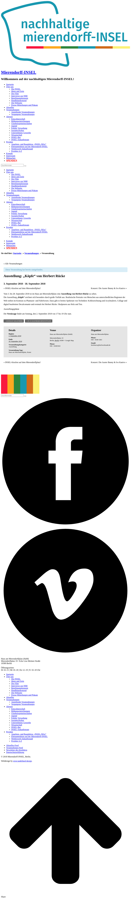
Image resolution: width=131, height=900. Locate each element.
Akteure (9, 117)
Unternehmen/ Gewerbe (21, 133)
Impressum (10, 156)
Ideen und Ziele (17, 91)
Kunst (29, 352)
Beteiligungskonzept (19, 98)
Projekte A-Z (16, 151)
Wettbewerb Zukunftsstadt (22, 149)
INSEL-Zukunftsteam (20, 140)
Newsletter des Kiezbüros (16, 750)
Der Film (15, 94)
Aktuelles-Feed (12, 745)
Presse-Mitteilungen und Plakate (24, 105)
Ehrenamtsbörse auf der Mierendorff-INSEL (29, 146)
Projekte (9, 142)
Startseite (10, 84)
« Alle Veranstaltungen (13, 264)
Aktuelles (10, 107)
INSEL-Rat (16, 137)
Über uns (10, 87)
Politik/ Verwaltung (19, 128)
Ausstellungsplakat (11, 309)
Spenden (11, 160)
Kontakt (9, 153)
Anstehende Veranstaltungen (23, 112)
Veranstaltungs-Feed (14, 748)
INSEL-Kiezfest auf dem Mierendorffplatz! (22, 288)
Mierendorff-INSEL (18, 72)
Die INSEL (15, 89)
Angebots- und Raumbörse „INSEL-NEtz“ (28, 144)
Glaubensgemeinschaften (21, 123)
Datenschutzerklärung (15, 752)
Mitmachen (10, 158)
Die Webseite (16, 103)
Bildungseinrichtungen (20, 121)
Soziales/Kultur (17, 130)
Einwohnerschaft (18, 119)
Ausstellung (13, 347)
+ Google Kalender (14, 321)
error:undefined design (22, 761)
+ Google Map (69, 340)
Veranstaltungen (12, 110)
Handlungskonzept (19, 100)
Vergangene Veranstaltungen (23, 114)
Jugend (14, 126)
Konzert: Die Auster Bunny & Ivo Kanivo (109, 288)
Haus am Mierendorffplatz (17, 352)
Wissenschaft (16, 135)
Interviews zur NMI (19, 96)
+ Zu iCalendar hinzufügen (38, 321)
